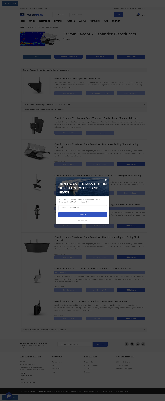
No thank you (82, 220)
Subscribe (82, 215)
